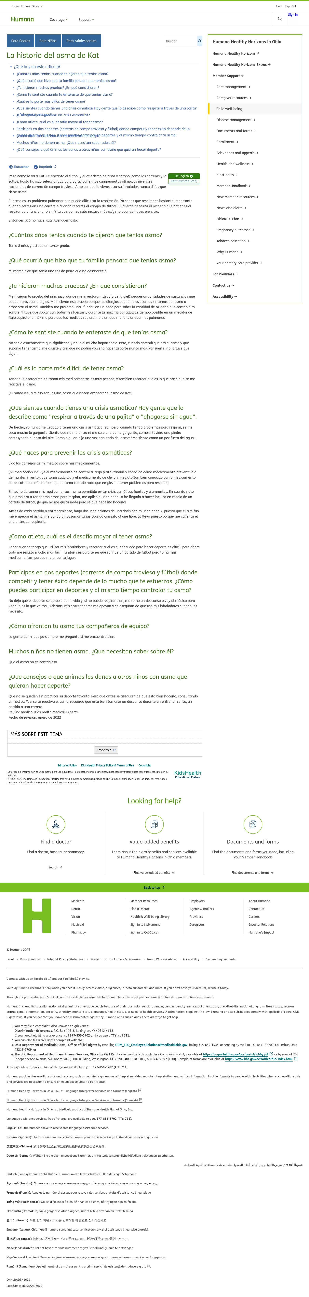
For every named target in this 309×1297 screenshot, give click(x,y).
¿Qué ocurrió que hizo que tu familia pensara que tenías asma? (67, 80)
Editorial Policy (67, 765)
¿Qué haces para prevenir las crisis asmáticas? (54, 115)
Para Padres (20, 41)
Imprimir (47, 166)
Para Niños (47, 41)
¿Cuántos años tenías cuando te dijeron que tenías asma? (62, 73)
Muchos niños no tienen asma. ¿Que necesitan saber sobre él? (66, 142)
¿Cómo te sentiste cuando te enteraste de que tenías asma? (65, 94)
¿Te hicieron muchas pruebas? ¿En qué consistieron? (58, 87)
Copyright (145, 765)
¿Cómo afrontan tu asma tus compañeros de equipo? (59, 135)
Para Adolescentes (81, 41)
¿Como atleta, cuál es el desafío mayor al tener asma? (60, 122)
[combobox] (183, 41)
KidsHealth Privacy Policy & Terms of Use (107, 765)
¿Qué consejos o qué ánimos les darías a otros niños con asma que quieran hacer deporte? (89, 149)
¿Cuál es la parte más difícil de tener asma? (51, 101)
